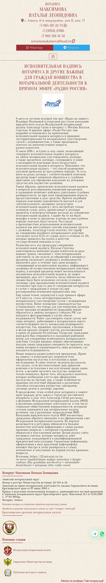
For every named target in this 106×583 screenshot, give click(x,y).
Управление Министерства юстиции (28, 562)
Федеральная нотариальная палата (27, 550)
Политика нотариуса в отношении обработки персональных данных (34, 504)
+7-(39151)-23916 (53, 31)
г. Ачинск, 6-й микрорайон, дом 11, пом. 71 (53, 20)
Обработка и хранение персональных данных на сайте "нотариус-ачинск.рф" (39, 508)
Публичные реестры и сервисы (25, 572)
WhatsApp (34, 47)
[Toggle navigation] (53, 56)
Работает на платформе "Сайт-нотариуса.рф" (82, 581)
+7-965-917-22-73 (53, 26)
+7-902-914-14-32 (53, 36)
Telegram (71, 47)
